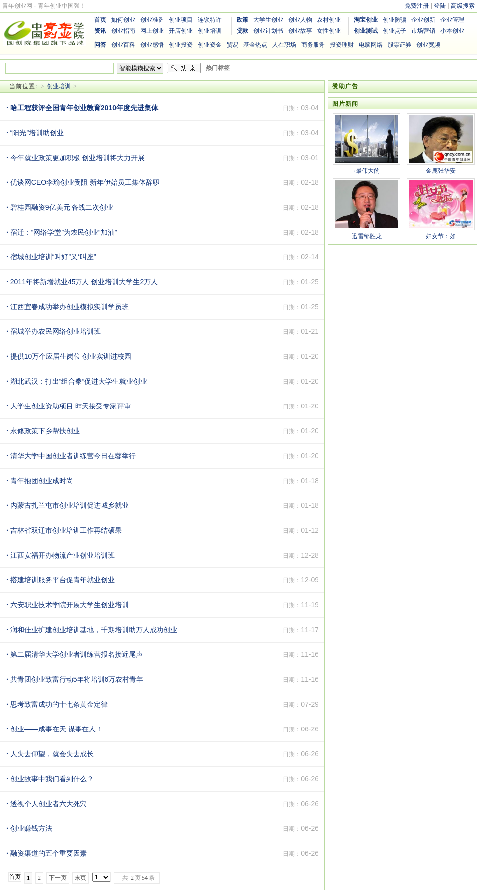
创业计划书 (268, 30)
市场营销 (423, 30)
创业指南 (123, 30)
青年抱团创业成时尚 (39, 481)
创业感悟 (152, 44)
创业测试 (366, 30)
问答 (100, 44)
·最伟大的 (366, 170)
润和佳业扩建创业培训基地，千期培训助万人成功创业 (91, 630)
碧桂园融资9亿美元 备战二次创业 (59, 207)
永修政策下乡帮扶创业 (43, 431)
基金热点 (255, 44)
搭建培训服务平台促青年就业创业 (60, 580)
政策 (242, 19)
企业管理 (452, 19)
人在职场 (284, 44)
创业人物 (300, 19)
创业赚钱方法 (29, 828)
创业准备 (152, 19)
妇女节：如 (441, 236)
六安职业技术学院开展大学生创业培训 (67, 605)
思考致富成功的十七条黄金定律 (57, 704)
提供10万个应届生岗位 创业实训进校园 (68, 356)
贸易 (232, 44)
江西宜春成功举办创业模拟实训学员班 (67, 307)
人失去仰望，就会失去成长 (50, 754)
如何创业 (123, 19)
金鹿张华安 (441, 170)
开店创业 (181, 30)
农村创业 (329, 19)
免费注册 (417, 5)
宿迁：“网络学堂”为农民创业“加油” (61, 232)
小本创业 (452, 30)
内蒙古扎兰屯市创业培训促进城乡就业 (67, 505)
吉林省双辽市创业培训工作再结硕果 (64, 530)
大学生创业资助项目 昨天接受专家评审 (68, 406)
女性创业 (329, 30)
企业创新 (423, 19)
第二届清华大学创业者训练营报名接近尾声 (74, 654)
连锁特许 (210, 19)
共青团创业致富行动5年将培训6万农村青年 (74, 679)
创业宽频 (428, 44)
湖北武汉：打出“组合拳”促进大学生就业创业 (76, 381)
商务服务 (313, 44)
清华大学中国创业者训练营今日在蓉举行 (71, 456)
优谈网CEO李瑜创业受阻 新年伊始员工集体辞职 (82, 182)
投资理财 (342, 44)
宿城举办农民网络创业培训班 (53, 331)
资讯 (100, 30)
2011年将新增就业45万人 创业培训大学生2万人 (82, 282)
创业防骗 (394, 19)
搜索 (184, 68)
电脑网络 (371, 44)
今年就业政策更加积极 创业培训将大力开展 (75, 158)
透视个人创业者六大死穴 (46, 804)
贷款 (242, 30)
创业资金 (210, 44)
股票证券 (399, 44)
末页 (80, 877)
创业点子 (394, 30)
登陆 (440, 5)
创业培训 (210, 30)
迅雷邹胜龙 (367, 236)
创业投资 (181, 44)
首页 (100, 19)
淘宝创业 (366, 19)
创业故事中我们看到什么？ (50, 779)
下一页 (58, 877)
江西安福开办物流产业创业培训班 (60, 555)
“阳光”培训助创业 (35, 133)
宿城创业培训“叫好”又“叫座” (51, 257)
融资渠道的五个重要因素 (46, 853)
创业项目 (181, 19)
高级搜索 (463, 5)
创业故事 (300, 30)
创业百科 (123, 44)
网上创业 (152, 30)
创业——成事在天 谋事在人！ (54, 729)
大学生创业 (268, 19)
